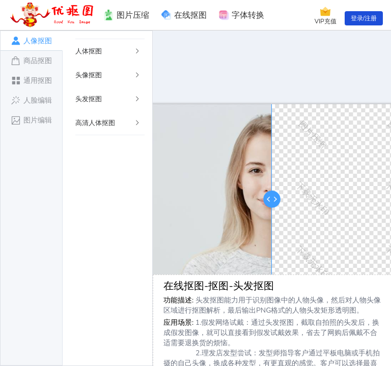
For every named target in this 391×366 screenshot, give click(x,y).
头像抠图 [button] (108, 75)
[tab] (31, 40)
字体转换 (241, 15)
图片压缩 (126, 15)
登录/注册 (364, 18)
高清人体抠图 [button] (108, 123)
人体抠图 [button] (108, 51)
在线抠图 (184, 15)
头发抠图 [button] (108, 99)
